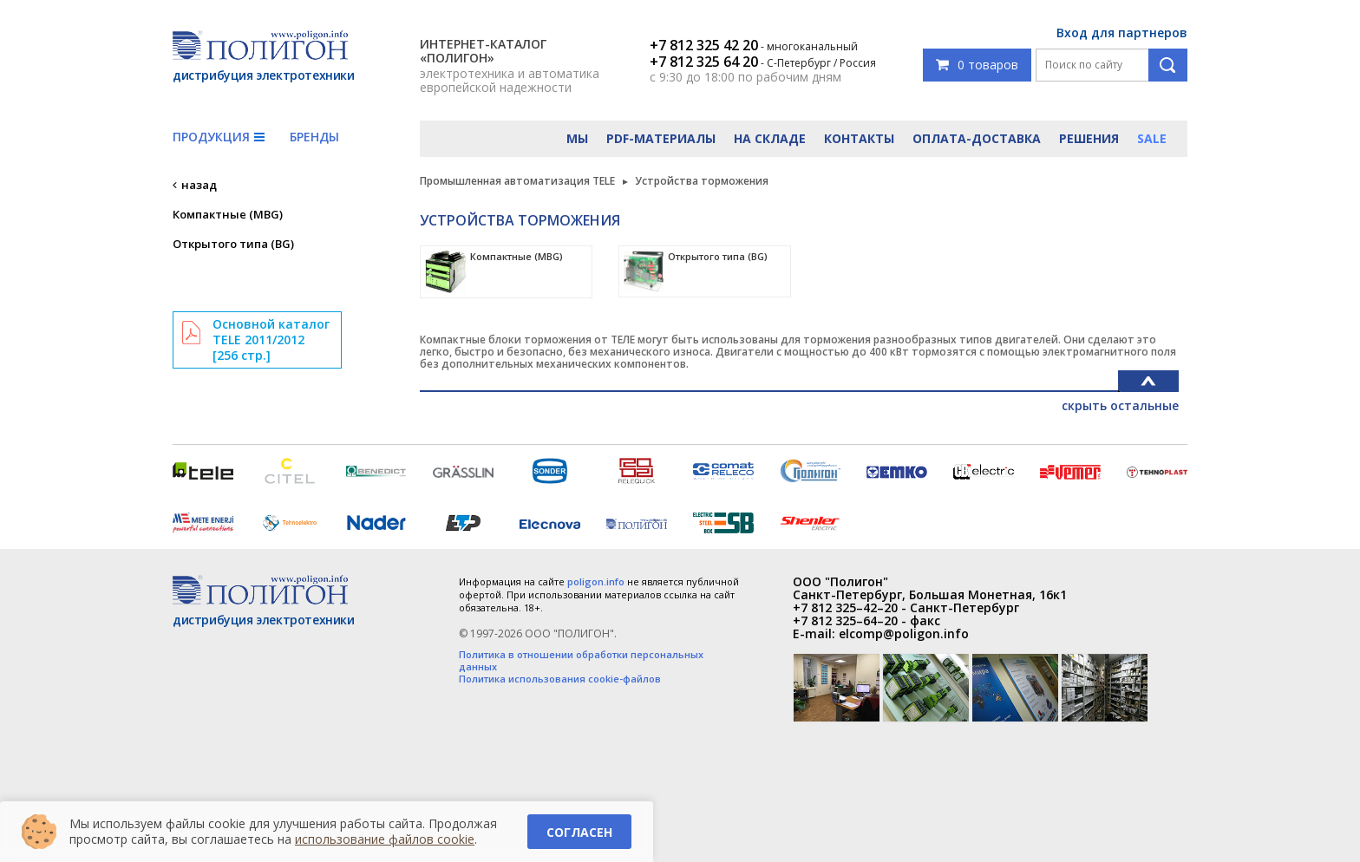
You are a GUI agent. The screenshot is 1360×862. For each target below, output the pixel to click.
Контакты (859, 138)
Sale (1152, 138)
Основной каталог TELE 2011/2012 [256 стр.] (271, 339)
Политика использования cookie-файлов (560, 679)
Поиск (1167, 65)
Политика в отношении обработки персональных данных (581, 661)
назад (199, 185)
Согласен (579, 832)
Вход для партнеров (1121, 32)
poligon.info (595, 581)
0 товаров (977, 64)
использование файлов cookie (384, 839)
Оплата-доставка (976, 138)
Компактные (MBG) (228, 214)
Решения (1089, 138)
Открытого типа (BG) (233, 244)
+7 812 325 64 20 (704, 61)
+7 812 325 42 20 (704, 45)
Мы (577, 138)
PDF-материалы (661, 138)
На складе (770, 138)
